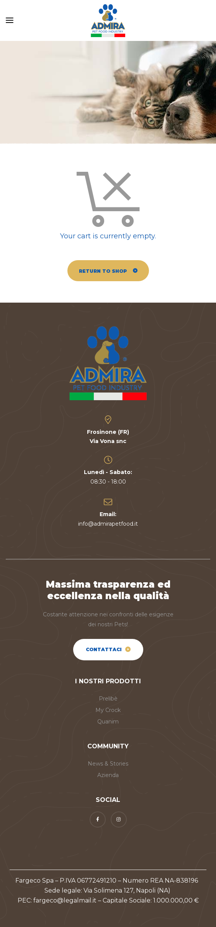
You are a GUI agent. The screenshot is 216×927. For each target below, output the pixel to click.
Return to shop (103, 271)
